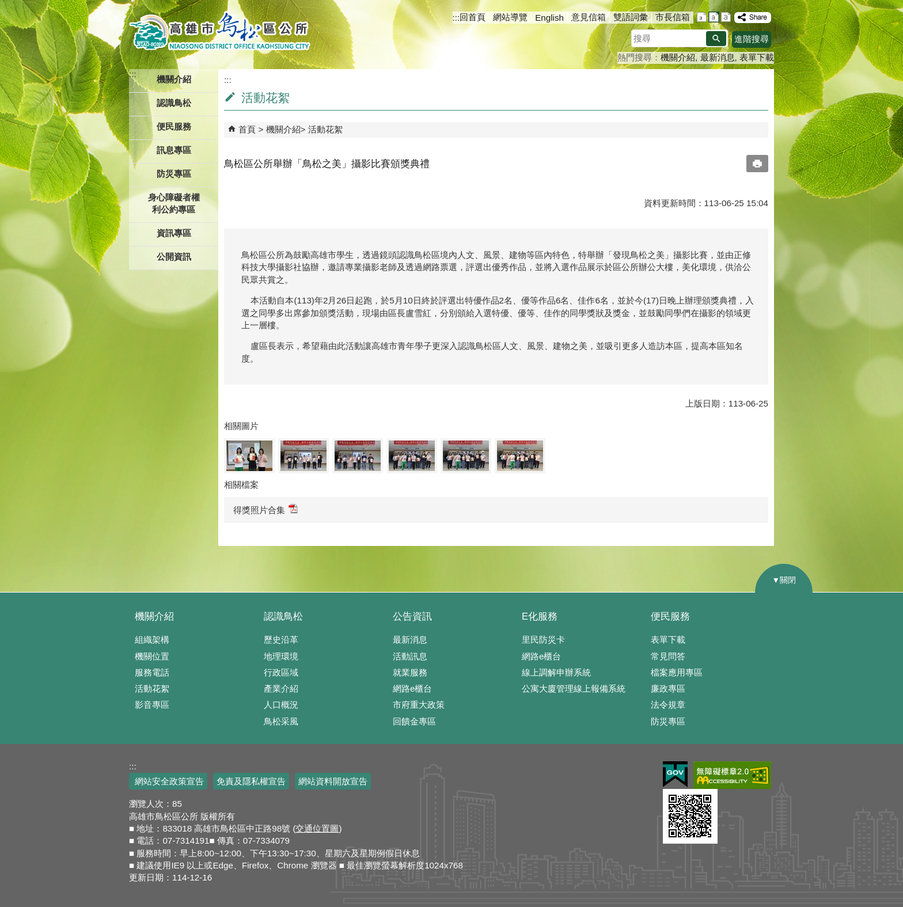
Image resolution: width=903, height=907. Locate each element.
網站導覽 (510, 17)
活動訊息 (410, 656)
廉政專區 (668, 688)
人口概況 (281, 704)
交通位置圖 (317, 828)
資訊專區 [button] (174, 233)
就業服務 (410, 672)
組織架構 (152, 639)
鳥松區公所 (219, 32)
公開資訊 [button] (174, 256)
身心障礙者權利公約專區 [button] (174, 203)
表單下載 (756, 57)
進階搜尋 (751, 39)
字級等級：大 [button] (726, 17)
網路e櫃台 (412, 688)
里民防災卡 (543, 639)
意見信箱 (588, 17)
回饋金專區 (414, 721)
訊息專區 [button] (174, 150)
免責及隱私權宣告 (251, 781)
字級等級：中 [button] (713, 17)
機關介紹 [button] (174, 79)
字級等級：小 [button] (702, 17)
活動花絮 (325, 129)
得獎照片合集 (265, 509)
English (549, 17)
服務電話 (152, 672)
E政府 (675, 774)
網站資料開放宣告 (332, 781)
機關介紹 (678, 57)
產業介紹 (281, 688)
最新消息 (717, 57)
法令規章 (668, 704)
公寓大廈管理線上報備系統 (573, 688)
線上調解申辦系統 (556, 672)
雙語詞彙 (630, 17)
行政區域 (281, 672)
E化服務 (539, 616)
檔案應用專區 (677, 672)
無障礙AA (732, 775)
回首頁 (472, 17)
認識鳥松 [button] (174, 103)
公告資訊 (412, 616)
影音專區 (152, 704)
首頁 (247, 129)
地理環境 (281, 656)
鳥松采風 (281, 721)
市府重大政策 (419, 704)
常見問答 (668, 656)
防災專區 (174, 174)
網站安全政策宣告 (168, 781)
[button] (716, 38)
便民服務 (670, 616)
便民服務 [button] (174, 126)
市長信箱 (672, 17)
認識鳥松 (283, 616)
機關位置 (152, 656)
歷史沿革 (281, 639)
